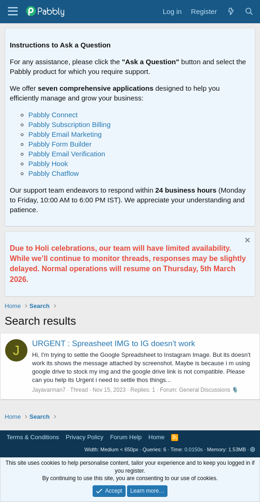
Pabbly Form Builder (60, 144)
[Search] (249, 11)
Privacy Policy (84, 437)
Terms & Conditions (33, 437)
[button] (252, 449)
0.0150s (194, 449)
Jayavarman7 (49, 390)
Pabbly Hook (48, 163)
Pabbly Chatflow (53, 173)
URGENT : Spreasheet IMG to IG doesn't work (113, 343)
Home (156, 437)
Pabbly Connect (53, 115)
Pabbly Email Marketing (65, 134)
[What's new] (230, 11)
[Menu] (13, 11)
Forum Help (126, 437)
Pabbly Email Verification (66, 154)
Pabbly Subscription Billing (69, 124)
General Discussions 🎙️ (209, 390)
